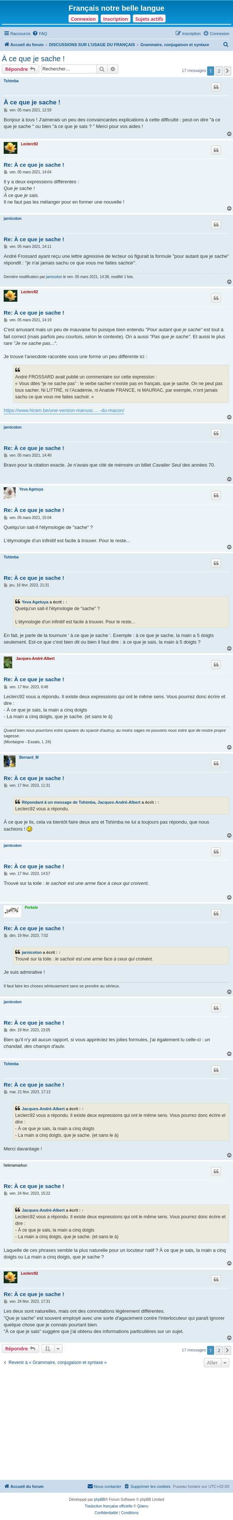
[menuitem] (39, 33)
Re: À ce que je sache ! (34, 165)
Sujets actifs (149, 18)
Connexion (83, 18)
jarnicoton (12, 219)
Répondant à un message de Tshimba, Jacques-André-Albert (81, 802)
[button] (227, 70)
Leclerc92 (29, 144)
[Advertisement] (116, 1424)
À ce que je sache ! (33, 59)
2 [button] (219, 70)
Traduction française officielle (108, 1506)
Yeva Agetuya (31, 489)
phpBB (99, 1500)
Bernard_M (28, 757)
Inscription (115, 18)
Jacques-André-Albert (35, 659)
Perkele (31, 908)
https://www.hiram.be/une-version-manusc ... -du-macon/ (64, 410)
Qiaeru (142, 1506)
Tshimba (11, 81)
